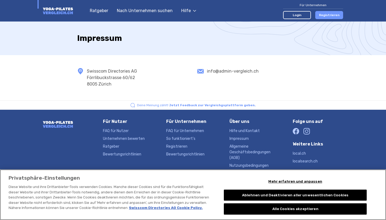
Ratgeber (99, 10)
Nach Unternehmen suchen (145, 10)
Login (297, 15)
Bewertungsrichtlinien (122, 154)
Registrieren (329, 15)
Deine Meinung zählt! (196, 105)
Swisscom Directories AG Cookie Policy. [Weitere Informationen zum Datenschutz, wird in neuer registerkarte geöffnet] (166, 217)
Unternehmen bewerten (124, 138)
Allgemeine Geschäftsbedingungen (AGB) (249, 152)
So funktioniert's (180, 138)
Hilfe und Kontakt (244, 131)
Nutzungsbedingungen (249, 165)
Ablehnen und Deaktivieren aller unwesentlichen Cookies (295, 205)
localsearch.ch (305, 161)
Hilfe (188, 10)
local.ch (299, 153)
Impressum (239, 138)
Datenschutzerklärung (249, 173)
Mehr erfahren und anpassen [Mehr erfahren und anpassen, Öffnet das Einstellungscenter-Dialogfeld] (295, 191)
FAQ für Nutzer (116, 131)
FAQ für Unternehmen (185, 131)
